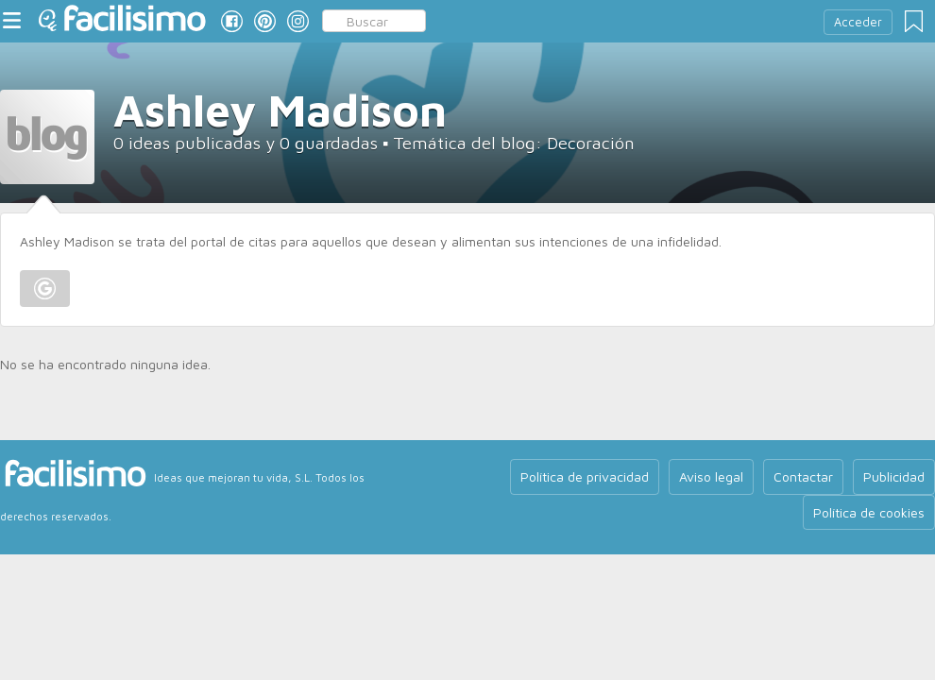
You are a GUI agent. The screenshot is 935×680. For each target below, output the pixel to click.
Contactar (803, 476)
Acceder (858, 22)
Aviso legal (711, 476)
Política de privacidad (584, 476)
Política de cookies (869, 512)
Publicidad (894, 476)
